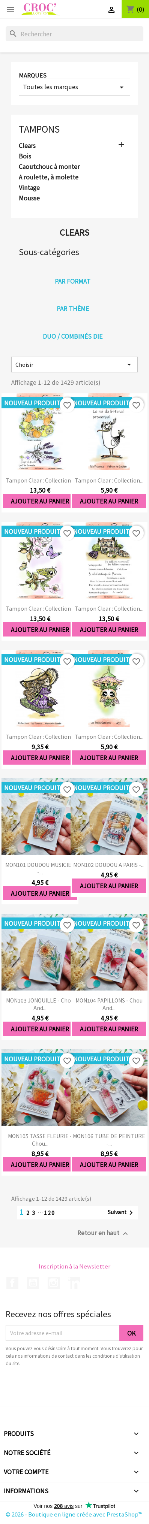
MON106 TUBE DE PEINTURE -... (109, 1139)
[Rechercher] (74, 33)
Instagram (54, 1283)
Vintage (29, 188)
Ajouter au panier (40, 500)
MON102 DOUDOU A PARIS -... (108, 864)
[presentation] (68, 1387)
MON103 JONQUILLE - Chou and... (40, 1004)
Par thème (73, 308)
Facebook (12, 1283)
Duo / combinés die (72, 336)
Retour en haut (103, 1233)
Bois (25, 156)
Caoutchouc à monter (49, 167)
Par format (72, 280)
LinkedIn (74, 1283)
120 (49, 1212)
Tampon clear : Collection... (40, 480)
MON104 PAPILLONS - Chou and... (109, 1004)
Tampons (39, 128)
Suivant (121, 1212)
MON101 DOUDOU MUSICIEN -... (40, 868)
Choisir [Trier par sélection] (74, 364)
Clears (27, 146)
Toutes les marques (74, 87)
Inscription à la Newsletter (74, 1266)
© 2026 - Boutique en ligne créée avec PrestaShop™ (74, 1514)
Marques (33, 75)
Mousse (29, 198)
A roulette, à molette (48, 177)
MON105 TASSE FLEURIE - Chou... (40, 1139)
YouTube (33, 1283)
